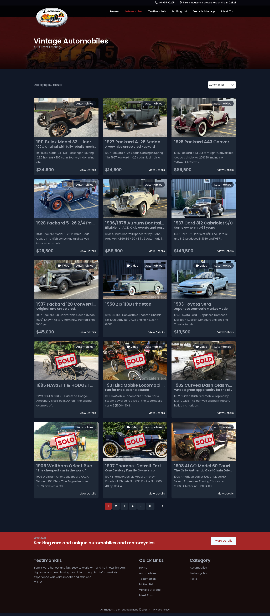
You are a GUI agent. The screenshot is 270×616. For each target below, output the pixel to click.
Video (63, 266)
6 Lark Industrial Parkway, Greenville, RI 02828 (207, 2)
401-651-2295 (165, 2)
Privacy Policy (161, 612)
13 (150, 506)
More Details (223, 541)
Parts (193, 579)
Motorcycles (198, 573)
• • (222, 85)
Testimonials (157, 11)
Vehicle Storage (204, 11)
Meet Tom (228, 11)
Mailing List (179, 11)
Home (114, 11)
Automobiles (133, 11)
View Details (88, 170)
